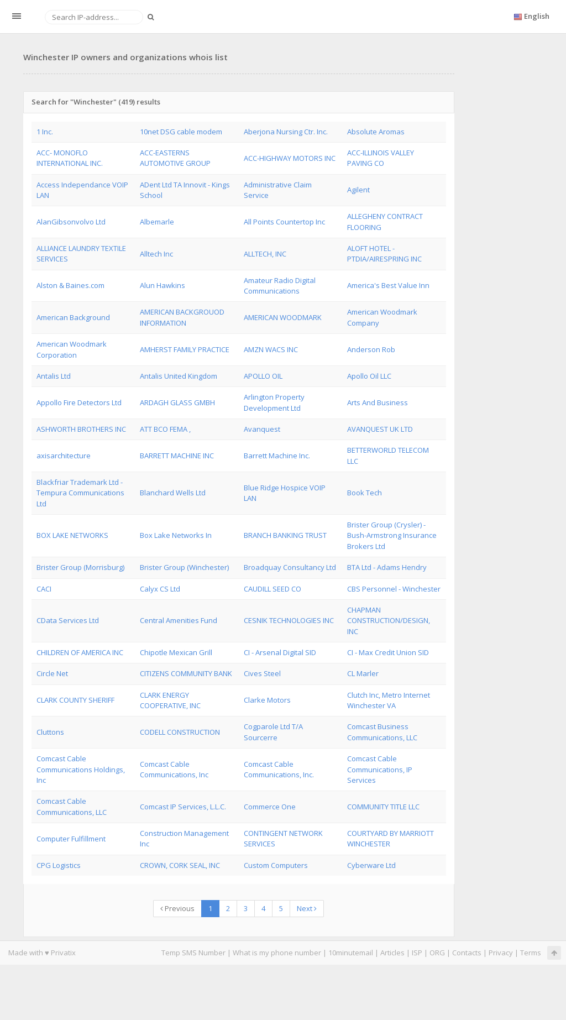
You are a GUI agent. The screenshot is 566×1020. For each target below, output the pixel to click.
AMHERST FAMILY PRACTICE (184, 349)
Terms (530, 953)
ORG (437, 953)
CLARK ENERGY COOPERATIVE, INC (170, 700)
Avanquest (262, 429)
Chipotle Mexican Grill (176, 652)
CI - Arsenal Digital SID (280, 652)
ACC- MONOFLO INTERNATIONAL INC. (69, 158)
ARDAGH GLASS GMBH (177, 402)
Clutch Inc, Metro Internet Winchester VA (388, 700)
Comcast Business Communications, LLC (382, 731)
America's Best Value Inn (388, 285)
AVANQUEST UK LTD (380, 429)
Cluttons (50, 732)
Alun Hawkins (162, 285)
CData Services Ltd (67, 620)
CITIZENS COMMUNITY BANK (186, 673)
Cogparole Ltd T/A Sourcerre (273, 731)
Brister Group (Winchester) (184, 567)
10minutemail (350, 953)
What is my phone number (277, 953)
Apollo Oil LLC (369, 376)
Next (307, 908)
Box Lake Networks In (176, 535)
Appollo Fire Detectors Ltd (79, 402)
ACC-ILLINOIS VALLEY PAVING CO (380, 158)
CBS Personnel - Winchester (394, 589)
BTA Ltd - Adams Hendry (387, 567)
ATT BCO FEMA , (165, 429)
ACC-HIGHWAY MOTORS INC (290, 158)
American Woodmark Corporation (71, 349)
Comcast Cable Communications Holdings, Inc (80, 769)
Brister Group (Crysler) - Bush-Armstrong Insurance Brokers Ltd (392, 535)
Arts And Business (377, 402)
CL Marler (363, 673)
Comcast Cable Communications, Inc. (279, 769)
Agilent (358, 190)
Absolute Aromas (376, 132)
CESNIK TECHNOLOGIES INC (289, 620)
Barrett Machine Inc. (277, 456)
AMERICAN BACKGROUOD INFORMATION (182, 317)
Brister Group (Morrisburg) (80, 567)
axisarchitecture (63, 456)
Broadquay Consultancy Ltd (290, 567)
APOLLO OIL (263, 376)
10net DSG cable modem (181, 132)
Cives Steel (262, 673)
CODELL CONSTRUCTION (180, 732)
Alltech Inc (156, 254)
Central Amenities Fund (178, 620)
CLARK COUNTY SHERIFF (75, 700)
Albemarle (157, 222)
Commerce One (270, 807)
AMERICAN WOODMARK (283, 317)
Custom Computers (276, 865)
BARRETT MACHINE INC (177, 456)
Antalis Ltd (53, 376)
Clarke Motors (267, 700)
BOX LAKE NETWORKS (72, 535)
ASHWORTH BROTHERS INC (81, 429)
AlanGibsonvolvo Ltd (71, 222)
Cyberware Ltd (371, 865)
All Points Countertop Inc (284, 222)
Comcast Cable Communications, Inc (174, 769)
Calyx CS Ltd (160, 589)
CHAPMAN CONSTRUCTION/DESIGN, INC (388, 620)
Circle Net (52, 673)
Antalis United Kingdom (178, 376)
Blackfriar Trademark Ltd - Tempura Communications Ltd (80, 493)
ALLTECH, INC (265, 254)
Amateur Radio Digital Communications (280, 285)
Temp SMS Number (193, 953)
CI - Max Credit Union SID (388, 652)
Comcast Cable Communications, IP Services (379, 769)
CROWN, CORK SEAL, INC (180, 865)
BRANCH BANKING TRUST (285, 535)
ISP (417, 953)
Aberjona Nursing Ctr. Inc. (286, 132)
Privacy (501, 953)
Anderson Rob (371, 349)
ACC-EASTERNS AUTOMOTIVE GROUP (175, 158)
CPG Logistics (58, 865)
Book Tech (364, 493)
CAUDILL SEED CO (272, 589)
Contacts (466, 953)
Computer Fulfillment (71, 839)
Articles (392, 953)
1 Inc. (44, 132)
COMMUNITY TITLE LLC (383, 807)
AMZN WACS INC (271, 349)
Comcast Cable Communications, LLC (71, 806)
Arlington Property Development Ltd (274, 402)
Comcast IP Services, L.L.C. (183, 807)
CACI (43, 589)
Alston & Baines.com (70, 285)
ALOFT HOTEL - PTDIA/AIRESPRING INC (384, 253)
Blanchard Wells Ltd (173, 493)
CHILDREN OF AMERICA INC (79, 652)
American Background (73, 317)
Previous (177, 908)
